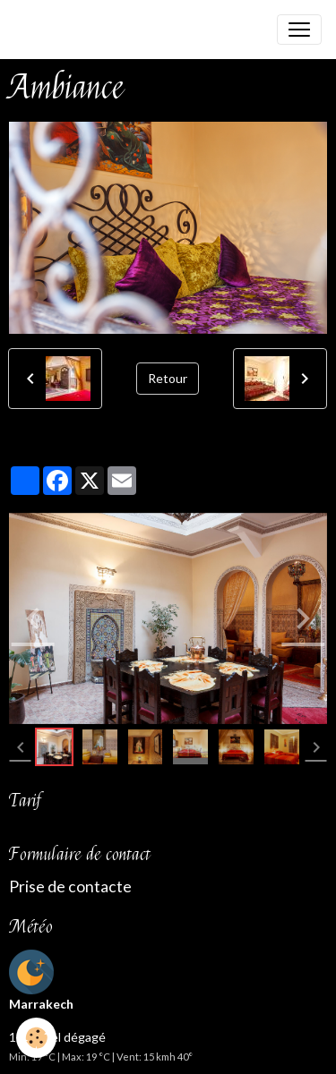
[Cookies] (36, 1038)
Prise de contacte (70, 886)
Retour (167, 378)
